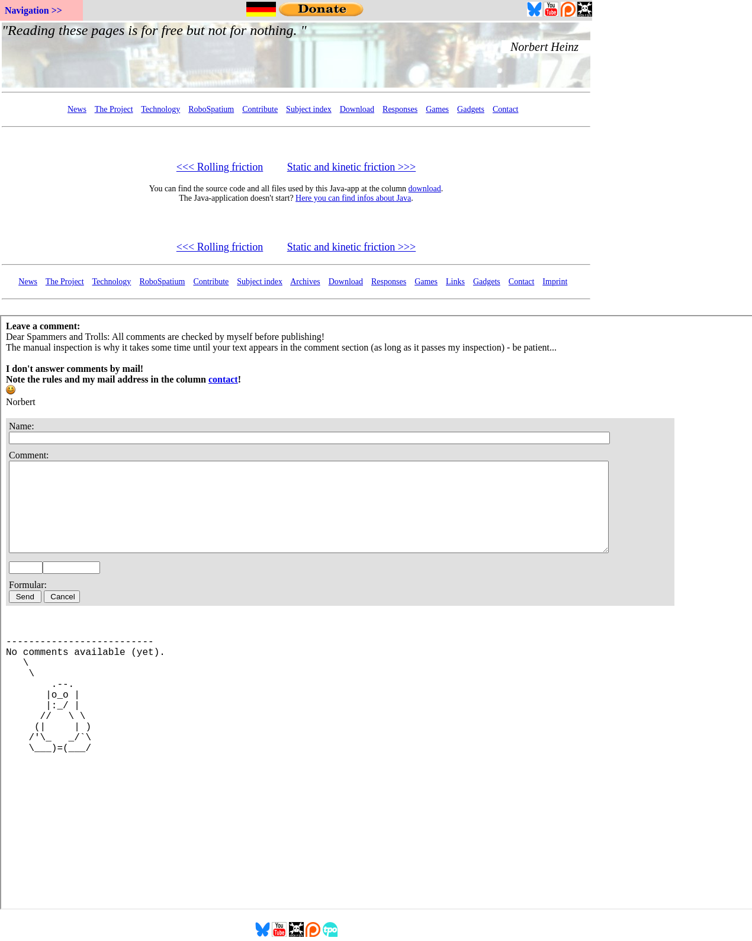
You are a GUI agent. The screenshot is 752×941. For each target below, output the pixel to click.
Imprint (554, 281)
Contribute (260, 109)
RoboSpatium (211, 109)
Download (357, 109)
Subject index (309, 109)
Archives (305, 281)
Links (455, 281)
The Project (114, 109)
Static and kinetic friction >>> (351, 167)
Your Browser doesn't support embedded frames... (296, 55)
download (425, 188)
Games (437, 109)
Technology (160, 109)
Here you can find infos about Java (353, 198)
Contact (506, 109)
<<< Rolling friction (219, 167)
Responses (400, 109)
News (77, 109)
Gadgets (470, 109)
